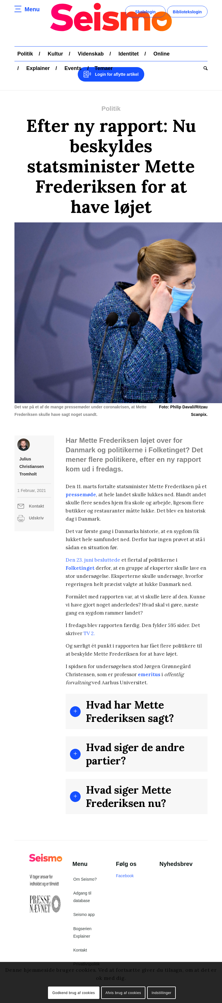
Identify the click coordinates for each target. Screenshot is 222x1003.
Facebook (125, 875)
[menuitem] (25, 54)
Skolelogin (145, 12)
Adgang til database (82, 897)
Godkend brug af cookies (73, 993)
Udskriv (36, 518)
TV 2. (89, 633)
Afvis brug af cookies (123, 993)
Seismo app (84, 914)
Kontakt (36, 506)
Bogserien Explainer (82, 932)
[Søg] (204, 68)
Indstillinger (161, 993)
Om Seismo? (85, 879)
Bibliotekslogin (187, 12)
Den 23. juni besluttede (93, 560)
